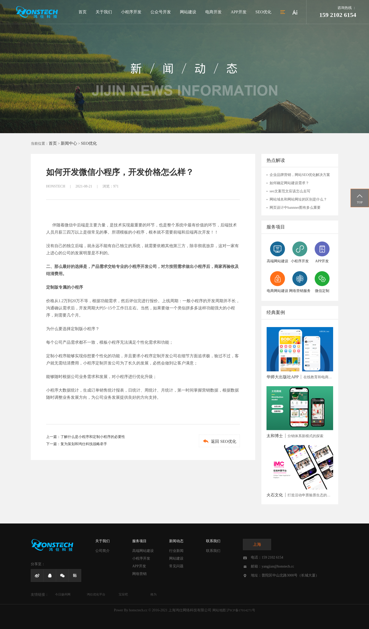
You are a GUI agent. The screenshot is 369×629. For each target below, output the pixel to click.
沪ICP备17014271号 (241, 610)
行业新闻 (176, 551)
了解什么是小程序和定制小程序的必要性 (92, 437)
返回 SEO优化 (219, 441)
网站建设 (188, 12)
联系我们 (213, 541)
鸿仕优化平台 (96, 594)
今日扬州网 (62, 594)
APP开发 (238, 12)
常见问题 (176, 566)
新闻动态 (176, 541)
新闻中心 (69, 143)
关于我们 (104, 12)
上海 (257, 544)
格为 (153, 594)
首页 (82, 12)
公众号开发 (160, 12)
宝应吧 (123, 594)
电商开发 (213, 12)
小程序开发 (131, 12)
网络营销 (139, 574)
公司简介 (102, 551)
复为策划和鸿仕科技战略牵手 (83, 444)
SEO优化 (263, 12)
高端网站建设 (143, 551)
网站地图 (219, 610)
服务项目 (139, 541)
